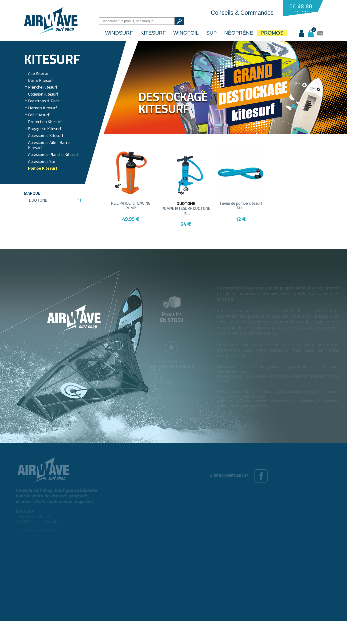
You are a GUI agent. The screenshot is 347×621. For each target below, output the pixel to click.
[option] (225, 87)
